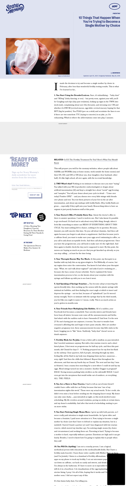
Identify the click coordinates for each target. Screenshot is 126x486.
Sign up (33, 196)
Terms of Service (37, 189)
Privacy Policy (14, 190)
